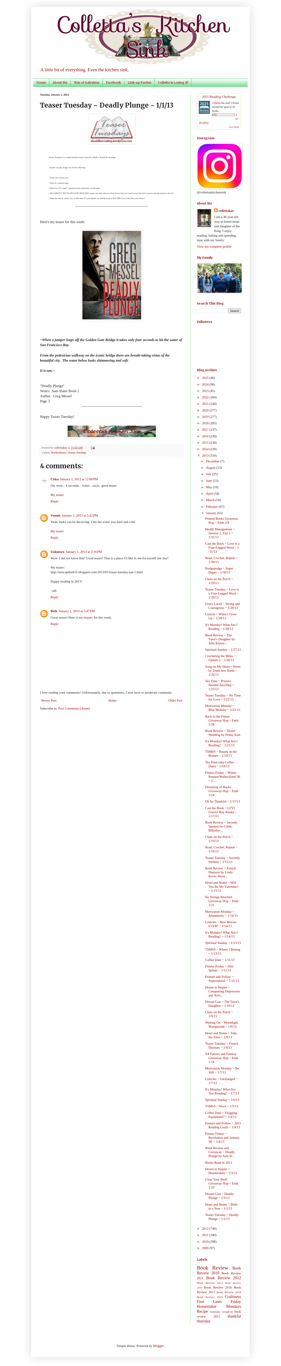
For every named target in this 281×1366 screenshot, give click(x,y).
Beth (54, 611)
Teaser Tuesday (77, 452)
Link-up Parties (139, 83)
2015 (205, 442)
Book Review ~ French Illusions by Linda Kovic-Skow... (220, 872)
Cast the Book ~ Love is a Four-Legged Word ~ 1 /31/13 (222, 547)
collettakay (61, 447)
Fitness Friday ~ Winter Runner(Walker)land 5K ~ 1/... (223, 776)
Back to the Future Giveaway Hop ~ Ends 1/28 (222, 720)
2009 (205, 1248)
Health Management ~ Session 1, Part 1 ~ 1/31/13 (220, 533)
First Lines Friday (219, 1301)
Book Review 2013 (210, 1283)
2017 (205, 429)
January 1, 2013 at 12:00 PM (79, 479)
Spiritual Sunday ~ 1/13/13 (223, 943)
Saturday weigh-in (221, 1311)
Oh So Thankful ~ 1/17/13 (222, 801)
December (213, 461)
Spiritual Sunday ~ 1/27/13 (223, 649)
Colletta (216, 102)
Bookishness (58, 452)
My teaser (57, 531)
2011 (205, 1235)
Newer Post (49, 700)
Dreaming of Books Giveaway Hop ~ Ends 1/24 (222, 791)
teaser (60, 495)
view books (234, 127)
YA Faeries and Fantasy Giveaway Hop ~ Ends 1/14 (222, 1058)
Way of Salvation (86, 83)
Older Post (175, 700)
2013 (205, 455)
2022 (205, 397)
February (212, 506)
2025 (205, 378)
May (209, 487)
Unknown (58, 552)
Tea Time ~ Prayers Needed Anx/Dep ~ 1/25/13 (219, 685)
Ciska (55, 479)
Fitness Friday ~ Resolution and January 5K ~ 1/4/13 (222, 1137)
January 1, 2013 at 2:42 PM (80, 515)
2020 (205, 410)
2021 (205, 403)
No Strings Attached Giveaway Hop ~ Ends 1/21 (222, 901)
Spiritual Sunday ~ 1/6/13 (222, 1100)
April (210, 493)
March (210, 500)
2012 (205, 1228)
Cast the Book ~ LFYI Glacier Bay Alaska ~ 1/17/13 (221, 812)
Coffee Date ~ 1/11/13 (220, 960)
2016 (205, 436)
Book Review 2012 (223, 1278)
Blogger (158, 1346)
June (209, 480)
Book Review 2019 (210, 1297)
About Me (60, 83)
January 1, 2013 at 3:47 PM (77, 611)
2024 (205, 384)
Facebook (113, 83)
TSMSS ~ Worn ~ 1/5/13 (221, 1106)
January (211, 513)
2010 (205, 1241)
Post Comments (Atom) (74, 708)
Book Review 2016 (218, 1287)
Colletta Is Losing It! (173, 83)
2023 (205, 391)
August (211, 467)
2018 (205, 423)
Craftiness (233, 1297)
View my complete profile (214, 246)
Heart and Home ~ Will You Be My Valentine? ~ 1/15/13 (222, 886)
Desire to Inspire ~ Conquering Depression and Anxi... (222, 991)
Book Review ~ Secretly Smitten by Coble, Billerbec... (221, 826)
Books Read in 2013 (218, 1162)
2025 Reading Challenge (219, 96)
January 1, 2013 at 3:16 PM (84, 552)
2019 (205, 417)
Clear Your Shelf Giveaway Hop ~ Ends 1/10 (222, 1183)
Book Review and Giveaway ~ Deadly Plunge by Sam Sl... (220, 1152)
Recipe (202, 1311)
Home (41, 83)
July (209, 474)
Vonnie (55, 515)
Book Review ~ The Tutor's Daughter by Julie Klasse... (220, 639)
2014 (205, 449)
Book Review (212, 1268)
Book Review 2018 (229, 1292)
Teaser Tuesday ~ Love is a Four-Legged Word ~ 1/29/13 (222, 593)
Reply (55, 501)
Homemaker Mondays (219, 1306)
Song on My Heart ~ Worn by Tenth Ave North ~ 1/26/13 (223, 670)
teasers (88, 617)
